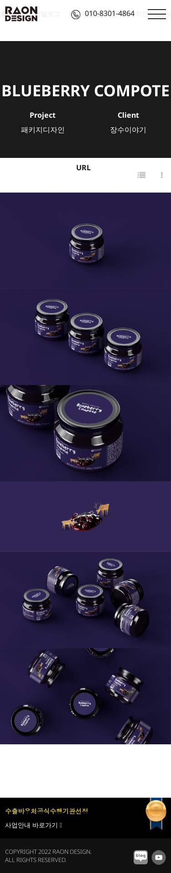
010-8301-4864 (103, 13)
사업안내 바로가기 (33, 825)
